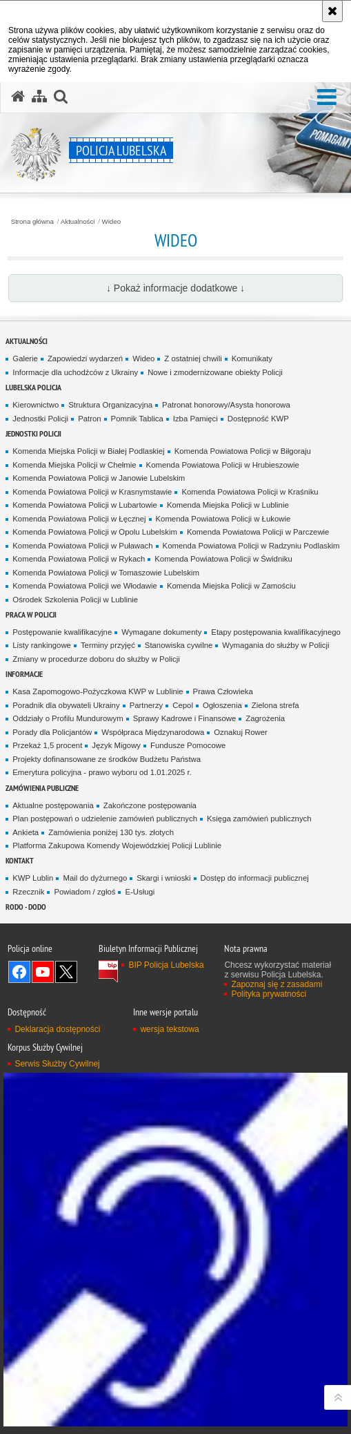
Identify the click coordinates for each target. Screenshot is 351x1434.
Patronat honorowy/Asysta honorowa (226, 405)
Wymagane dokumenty (161, 632)
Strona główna (32, 221)
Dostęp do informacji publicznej (255, 878)
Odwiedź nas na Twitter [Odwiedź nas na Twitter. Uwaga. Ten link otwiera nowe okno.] (66, 972)
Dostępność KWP (258, 418)
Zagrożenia (265, 718)
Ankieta (25, 832)
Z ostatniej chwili (192, 358)
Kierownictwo (35, 405)
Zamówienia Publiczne (42, 788)
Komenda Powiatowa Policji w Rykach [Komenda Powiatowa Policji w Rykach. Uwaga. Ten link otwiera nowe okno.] (78, 559)
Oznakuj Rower (241, 732)
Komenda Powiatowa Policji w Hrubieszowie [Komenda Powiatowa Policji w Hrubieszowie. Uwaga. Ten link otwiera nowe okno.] (222, 465)
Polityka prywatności (268, 994)
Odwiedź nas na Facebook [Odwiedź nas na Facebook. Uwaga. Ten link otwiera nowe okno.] (19, 972)
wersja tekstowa (169, 1029)
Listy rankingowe (41, 645)
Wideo (111, 221)
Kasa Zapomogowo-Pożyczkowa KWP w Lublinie (97, 691)
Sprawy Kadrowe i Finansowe (185, 718)
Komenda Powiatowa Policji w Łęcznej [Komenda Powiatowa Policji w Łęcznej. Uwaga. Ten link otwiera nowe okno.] (79, 519)
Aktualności (78, 221)
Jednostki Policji (40, 418)
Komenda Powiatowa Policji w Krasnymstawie (92, 492)
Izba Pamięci (195, 418)
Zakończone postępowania (150, 805)
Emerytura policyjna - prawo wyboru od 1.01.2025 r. (102, 772)
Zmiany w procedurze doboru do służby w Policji (95, 659)
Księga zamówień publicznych (259, 818)
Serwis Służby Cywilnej (56, 1064)
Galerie (25, 358)
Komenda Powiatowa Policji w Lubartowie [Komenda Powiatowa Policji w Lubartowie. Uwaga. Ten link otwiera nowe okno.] (84, 505)
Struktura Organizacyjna (110, 405)
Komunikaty (252, 358)
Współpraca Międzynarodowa (152, 732)
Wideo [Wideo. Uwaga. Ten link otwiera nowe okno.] (143, 358)
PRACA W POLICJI (31, 614)
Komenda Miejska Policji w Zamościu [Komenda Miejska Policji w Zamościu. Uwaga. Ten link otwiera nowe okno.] (231, 586)
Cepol (182, 705)
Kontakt (20, 860)
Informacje (24, 674)
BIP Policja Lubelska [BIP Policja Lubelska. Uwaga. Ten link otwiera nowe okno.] (165, 965)
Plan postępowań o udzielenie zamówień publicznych (104, 818)
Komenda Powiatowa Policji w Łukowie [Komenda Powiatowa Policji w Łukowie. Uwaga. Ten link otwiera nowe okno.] (223, 519)
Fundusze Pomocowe (187, 745)
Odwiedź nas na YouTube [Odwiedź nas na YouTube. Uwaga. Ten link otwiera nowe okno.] (43, 972)
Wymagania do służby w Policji (275, 645)
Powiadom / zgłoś (84, 892)
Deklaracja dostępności (57, 1029)
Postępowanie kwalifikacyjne (62, 632)
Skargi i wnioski (163, 878)
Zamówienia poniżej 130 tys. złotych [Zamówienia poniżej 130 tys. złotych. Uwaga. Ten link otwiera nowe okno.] (111, 832)
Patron (89, 418)
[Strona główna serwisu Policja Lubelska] (18, 96)
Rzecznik (28, 892)
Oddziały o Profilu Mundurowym (67, 718)
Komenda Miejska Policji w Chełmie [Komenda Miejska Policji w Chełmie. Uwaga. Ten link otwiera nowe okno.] (74, 465)
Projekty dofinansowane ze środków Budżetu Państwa (106, 759)
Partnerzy (146, 705)
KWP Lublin (32, 878)
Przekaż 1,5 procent (47, 745)
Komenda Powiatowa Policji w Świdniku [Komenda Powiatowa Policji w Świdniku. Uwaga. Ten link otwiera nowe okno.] (223, 559)
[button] (327, 98)
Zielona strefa (275, 705)
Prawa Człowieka (223, 691)
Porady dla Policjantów (52, 732)
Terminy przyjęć (108, 645)
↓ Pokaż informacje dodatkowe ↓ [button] (175, 288)
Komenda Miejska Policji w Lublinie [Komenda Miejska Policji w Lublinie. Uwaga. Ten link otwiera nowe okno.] (228, 505)
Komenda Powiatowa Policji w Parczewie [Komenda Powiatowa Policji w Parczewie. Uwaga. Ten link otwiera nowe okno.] (258, 532)
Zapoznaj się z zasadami (276, 984)
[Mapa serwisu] (39, 96)
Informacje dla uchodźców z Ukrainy (75, 372)
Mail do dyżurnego (95, 878)
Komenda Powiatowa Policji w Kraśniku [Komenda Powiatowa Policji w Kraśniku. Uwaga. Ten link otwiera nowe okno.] (249, 492)
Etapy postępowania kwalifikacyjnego (276, 632)
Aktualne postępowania (52, 805)
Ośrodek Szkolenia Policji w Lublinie (75, 599)
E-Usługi (139, 892)
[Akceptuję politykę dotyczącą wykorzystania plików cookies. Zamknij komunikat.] (332, 11)
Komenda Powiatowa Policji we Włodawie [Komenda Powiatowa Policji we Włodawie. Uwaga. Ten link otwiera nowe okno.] (84, 586)
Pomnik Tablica (137, 418)
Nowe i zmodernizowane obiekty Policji (215, 372)
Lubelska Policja (33, 387)
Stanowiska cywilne (179, 645)
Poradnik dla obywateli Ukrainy (65, 705)
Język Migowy (116, 745)
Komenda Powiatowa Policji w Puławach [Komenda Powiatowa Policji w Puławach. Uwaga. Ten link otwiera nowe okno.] (82, 546)
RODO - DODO (26, 906)
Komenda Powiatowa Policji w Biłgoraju (242, 451)
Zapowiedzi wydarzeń (85, 358)
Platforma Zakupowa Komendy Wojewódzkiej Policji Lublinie (116, 845)
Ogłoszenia (222, 705)
